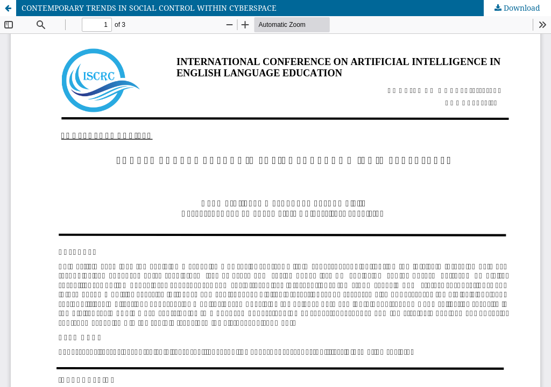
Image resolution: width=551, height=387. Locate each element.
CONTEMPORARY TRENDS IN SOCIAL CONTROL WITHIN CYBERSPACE (149, 8)
